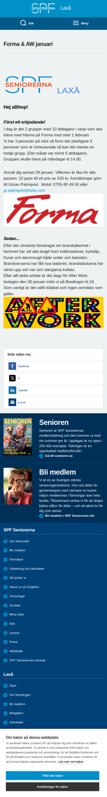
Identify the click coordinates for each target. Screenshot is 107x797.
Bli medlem (17, 550)
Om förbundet (19, 541)
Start (12, 685)
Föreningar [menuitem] (17, 596)
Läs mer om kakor (71, 761)
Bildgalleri (16, 713)
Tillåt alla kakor (52, 775)
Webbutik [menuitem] (16, 651)
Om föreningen (20, 695)
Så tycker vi (17, 577)
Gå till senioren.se (59, 456)
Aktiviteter (16, 722)
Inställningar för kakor (52, 786)
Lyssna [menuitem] (14, 633)
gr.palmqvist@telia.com (24, 190)
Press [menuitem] (13, 642)
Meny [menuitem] (80, 23)
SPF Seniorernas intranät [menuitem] (27, 660)
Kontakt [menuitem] (14, 605)
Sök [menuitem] (27, 23)
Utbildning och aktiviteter (26, 568)
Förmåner (16, 559)
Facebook (23, 366)
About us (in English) (24, 587)
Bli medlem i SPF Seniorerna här (70, 515)
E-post (21, 402)
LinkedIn (23, 390)
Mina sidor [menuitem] (16, 614)
